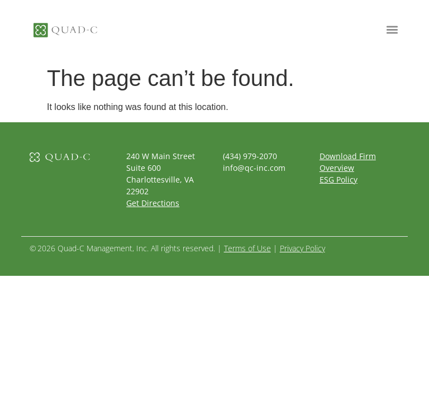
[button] (392, 29)
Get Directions (152, 203)
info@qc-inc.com (254, 167)
